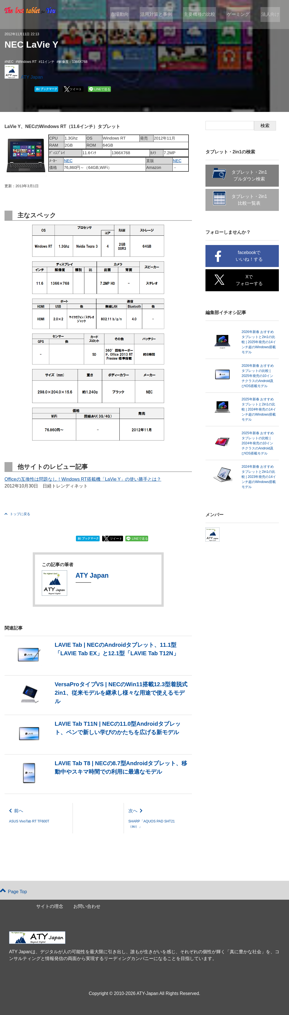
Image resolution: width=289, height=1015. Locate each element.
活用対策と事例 (161, 14)
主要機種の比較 (203, 14)
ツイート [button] (75, 89)
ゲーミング (240, 14)
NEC (10, 62)
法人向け (271, 14)
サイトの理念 (49, 906)
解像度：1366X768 (72, 62)
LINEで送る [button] (102, 89)
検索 (265, 125)
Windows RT (27, 62)
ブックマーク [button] (46, 89)
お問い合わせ (86, 906)
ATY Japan (32, 77)
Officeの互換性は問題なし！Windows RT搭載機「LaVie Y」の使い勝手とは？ (83, 479)
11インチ (47, 62)
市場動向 (126, 14)
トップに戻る (17, 514)
